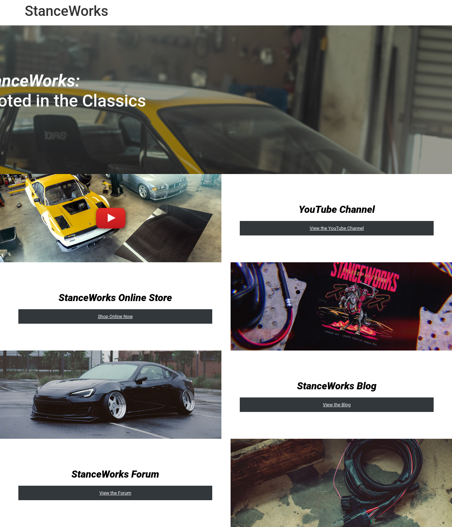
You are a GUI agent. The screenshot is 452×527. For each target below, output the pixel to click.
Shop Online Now (115, 316)
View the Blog (337, 404)
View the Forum (115, 493)
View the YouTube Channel (337, 228)
